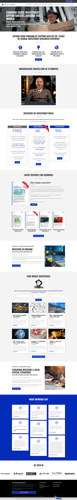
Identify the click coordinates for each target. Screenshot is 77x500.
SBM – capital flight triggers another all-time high (56, 316)
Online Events (57, 4)
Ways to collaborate (56, 484)
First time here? (28, 4)
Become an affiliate (56, 486)
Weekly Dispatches (37, 4)
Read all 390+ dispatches (38, 356)
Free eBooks (50, 4)
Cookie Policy (53, 498)
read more (15, 325)
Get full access (16, 265)
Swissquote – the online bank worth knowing (38, 342)
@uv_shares (39, 427)
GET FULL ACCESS (69, 1)
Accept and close (58, 498)
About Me (71, 4)
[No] (75, 498)
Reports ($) (44, 4)
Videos (67, 4)
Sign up (17, 162)
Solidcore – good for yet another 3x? (55, 342)
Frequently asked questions (44, 486)
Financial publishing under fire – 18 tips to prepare (38, 316)
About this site (41, 484)
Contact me (41, 487)
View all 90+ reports (38, 235)
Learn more (38, 59)
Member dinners (39, 155)
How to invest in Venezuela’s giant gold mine (19, 316)
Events (62, 4)
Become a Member (24, 492)
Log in (75, 1)
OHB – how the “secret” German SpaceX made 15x (19, 342)
